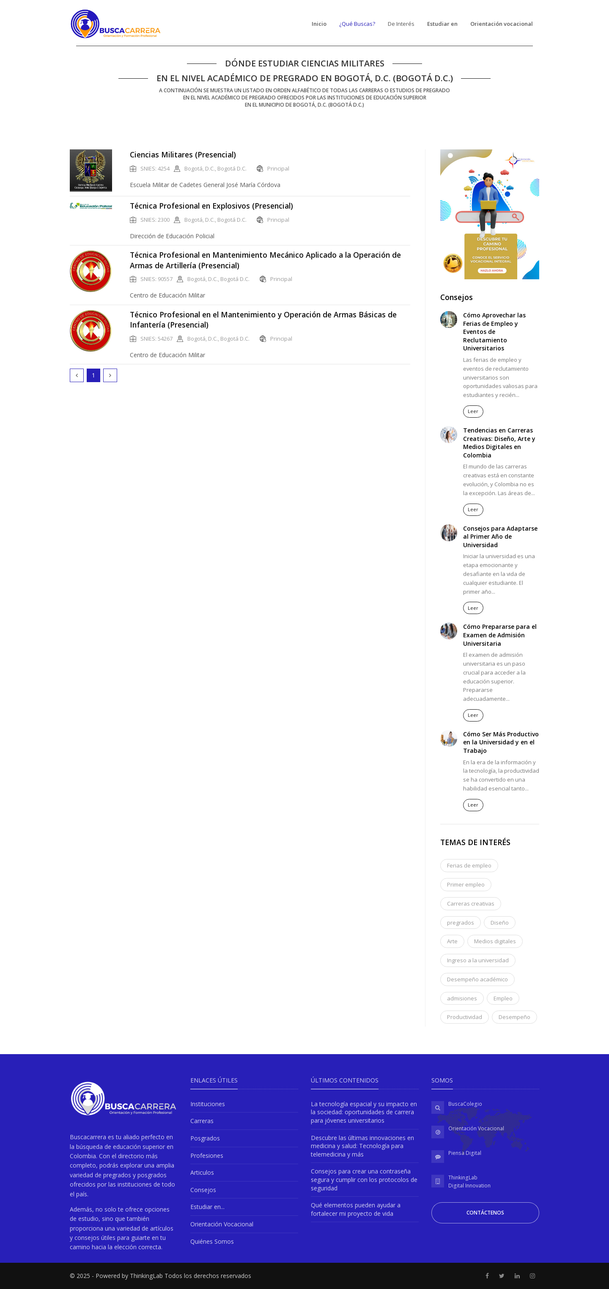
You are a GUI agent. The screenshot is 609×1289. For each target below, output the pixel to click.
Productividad (464, 1017)
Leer (473, 411)
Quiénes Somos (212, 1241)
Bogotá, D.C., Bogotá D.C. (215, 168)
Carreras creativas (470, 903)
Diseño (500, 922)
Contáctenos (485, 1212)
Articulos (202, 1172)
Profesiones (206, 1155)
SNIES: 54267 (156, 338)
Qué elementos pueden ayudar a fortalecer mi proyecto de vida (356, 1209)
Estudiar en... (207, 1207)
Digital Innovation (469, 1185)
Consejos (203, 1190)
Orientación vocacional (501, 24)
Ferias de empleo (469, 865)
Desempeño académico (477, 979)
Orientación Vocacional (221, 1224)
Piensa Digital (464, 1153)
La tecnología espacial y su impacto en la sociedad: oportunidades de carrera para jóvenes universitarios (364, 1112)
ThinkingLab (462, 1177)
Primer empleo (466, 884)
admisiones (462, 998)
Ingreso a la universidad (478, 960)
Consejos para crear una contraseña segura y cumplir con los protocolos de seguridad (364, 1179)
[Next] (110, 375)
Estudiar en (442, 24)
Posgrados (205, 1138)
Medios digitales (495, 941)
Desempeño (514, 1017)
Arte (452, 941)
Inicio (319, 24)
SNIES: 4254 (155, 168)
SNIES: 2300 (155, 219)
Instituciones (207, 1104)
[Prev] (77, 375)
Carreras (202, 1121)
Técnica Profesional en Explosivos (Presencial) (211, 206)
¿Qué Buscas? (357, 24)
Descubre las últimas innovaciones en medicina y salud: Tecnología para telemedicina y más (362, 1146)
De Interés (401, 24)
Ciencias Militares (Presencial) (183, 154)
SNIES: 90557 (156, 279)
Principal (278, 168)
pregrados (460, 922)
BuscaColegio (465, 1103)
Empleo (503, 998)
